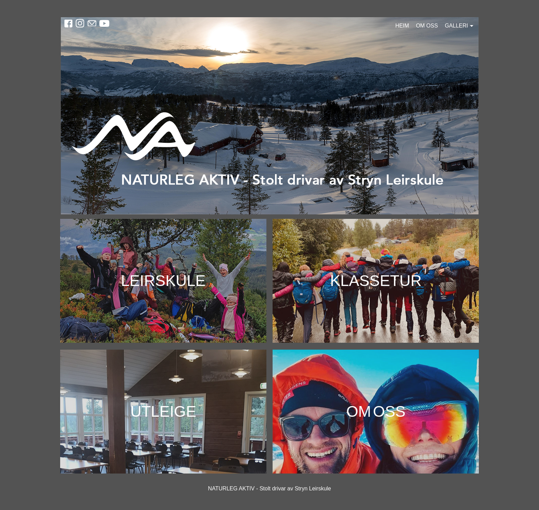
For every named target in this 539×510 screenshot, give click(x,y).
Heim (402, 26)
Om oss (427, 26)
